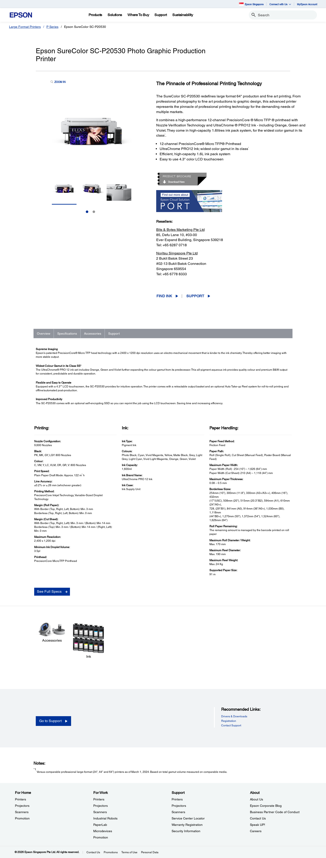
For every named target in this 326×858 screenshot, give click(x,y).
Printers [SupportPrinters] (177, 799)
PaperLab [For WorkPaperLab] (100, 825)
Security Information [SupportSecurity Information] (186, 831)
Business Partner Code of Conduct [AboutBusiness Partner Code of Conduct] (275, 812)
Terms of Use (129, 852)
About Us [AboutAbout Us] (256, 799)
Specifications (67, 333)
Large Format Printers (25, 27)
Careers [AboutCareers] (255, 831)
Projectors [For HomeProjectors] (22, 805)
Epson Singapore (251, 3)
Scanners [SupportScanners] (178, 812)
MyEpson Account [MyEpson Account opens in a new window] (307, 4)
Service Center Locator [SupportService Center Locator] (188, 818)
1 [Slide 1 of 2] (87, 211)
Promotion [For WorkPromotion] (100, 837)
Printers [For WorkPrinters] (98, 799)
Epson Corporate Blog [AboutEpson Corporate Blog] (266, 805)
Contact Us (93, 852)
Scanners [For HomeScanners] (22, 812)
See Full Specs (49, 591)
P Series (52, 27)
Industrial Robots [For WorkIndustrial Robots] (105, 818)
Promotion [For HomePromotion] (22, 818)
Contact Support (231, 725)
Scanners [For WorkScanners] (100, 812)
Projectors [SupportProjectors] (179, 805)
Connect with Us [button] (280, 4)
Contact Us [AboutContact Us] (258, 818)
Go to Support (50, 721)
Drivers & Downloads (234, 716)
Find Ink (164, 296)
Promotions (111, 852)
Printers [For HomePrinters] (20, 799)
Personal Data (149, 852)
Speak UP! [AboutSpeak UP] (257, 825)
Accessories (92, 333)
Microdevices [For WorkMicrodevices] (102, 831)
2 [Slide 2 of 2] (94, 211)
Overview (43, 333)
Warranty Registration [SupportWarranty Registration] (187, 825)
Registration (228, 721)
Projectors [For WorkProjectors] (100, 805)
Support (195, 296)
